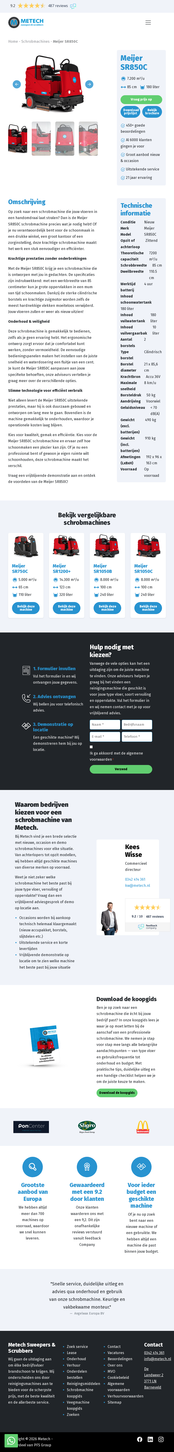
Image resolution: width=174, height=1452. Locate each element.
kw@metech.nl (137, 885)
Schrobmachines (35, 41)
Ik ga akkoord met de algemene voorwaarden (116, 756)
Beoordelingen (120, 1359)
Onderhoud (76, 1359)
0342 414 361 (135, 879)
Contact (114, 1347)
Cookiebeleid (118, 1377)
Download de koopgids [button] (117, 1093)
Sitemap (114, 1402)
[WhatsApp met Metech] (11, 1440)
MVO (111, 1371)
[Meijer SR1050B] (107, 546)
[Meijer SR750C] (25, 546)
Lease (72, 1353)
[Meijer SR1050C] (148, 546)
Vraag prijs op (141, 99)
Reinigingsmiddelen (83, 1384)
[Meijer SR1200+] (66, 546)
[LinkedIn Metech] (151, 1439)
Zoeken (73, 1414)
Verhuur (73, 1365)
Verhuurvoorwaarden (125, 1396)
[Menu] (148, 22)
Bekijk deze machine (26, 608)
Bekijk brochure (152, 111)
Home (13, 41)
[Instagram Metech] (161, 1439)
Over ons (115, 1365)
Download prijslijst (131, 111)
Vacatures (116, 1353)
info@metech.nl (157, 1359)
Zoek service (77, 1347)
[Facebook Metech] (140, 1439)
